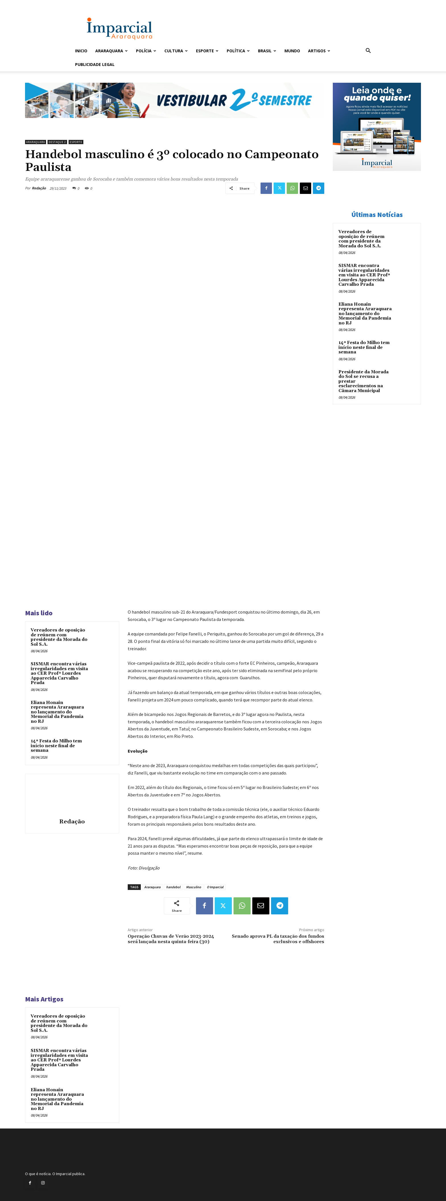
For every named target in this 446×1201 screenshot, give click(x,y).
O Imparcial (215, 887)
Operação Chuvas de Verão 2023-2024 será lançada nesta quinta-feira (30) (171, 939)
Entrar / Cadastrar (84, 4)
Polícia (146, 50)
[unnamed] (174, 122)
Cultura (176, 50)
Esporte (207, 50)
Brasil (267, 50)
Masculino (193, 887)
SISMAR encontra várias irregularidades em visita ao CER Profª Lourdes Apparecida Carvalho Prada (59, 673)
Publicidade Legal (95, 64)
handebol (173, 887)
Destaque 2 (57, 142)
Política (238, 50)
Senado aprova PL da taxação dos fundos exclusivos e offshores (278, 939)
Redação (39, 188)
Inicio (81, 50)
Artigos (319, 50)
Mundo (292, 50)
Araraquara (111, 50)
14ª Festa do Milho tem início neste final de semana (56, 745)
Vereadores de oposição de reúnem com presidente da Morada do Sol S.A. (59, 637)
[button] (368, 51)
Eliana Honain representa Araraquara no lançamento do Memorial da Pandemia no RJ (57, 712)
